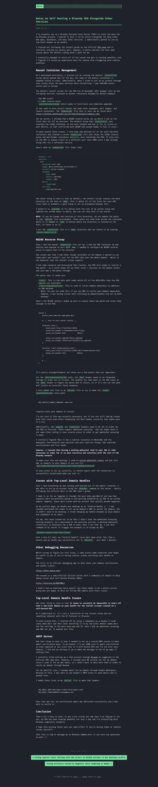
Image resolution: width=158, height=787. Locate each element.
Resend (94, 657)
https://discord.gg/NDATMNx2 (50, 583)
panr (99, 777)
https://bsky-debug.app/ (48, 571)
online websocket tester (92, 460)
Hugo (75, 777)
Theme (84, 777)
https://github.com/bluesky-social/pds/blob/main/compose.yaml (68, 114)
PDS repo (102, 47)
